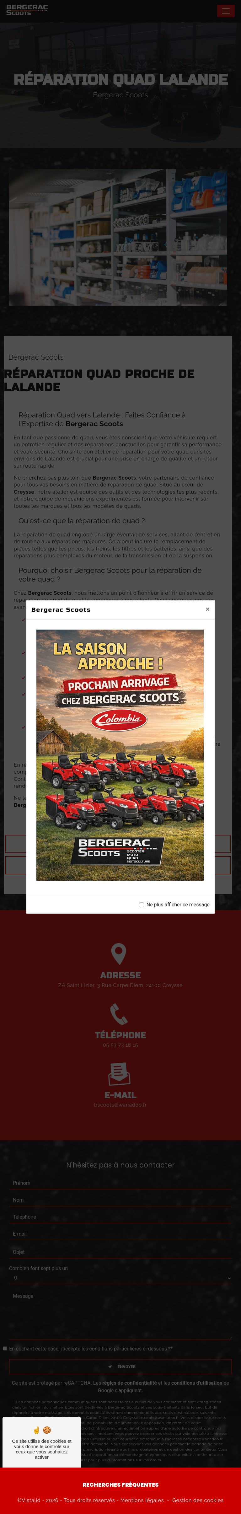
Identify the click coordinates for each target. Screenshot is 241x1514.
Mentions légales (142, 1500)
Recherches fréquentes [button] (121, 1485)
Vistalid (31, 1500)
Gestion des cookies (198, 1500)
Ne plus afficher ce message (178, 905)
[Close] (208, 609)
